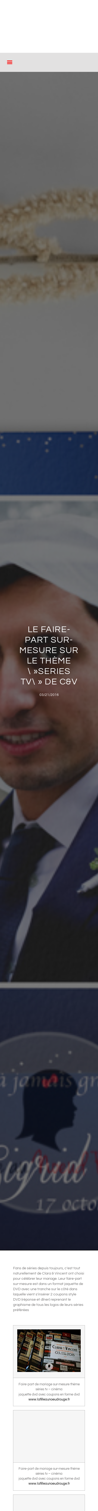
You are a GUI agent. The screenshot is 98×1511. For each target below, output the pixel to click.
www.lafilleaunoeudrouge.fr (49, 1399)
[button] (9, 62)
